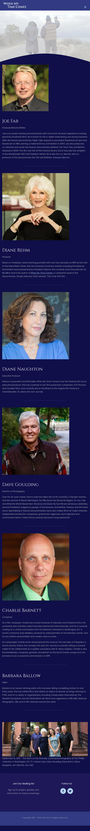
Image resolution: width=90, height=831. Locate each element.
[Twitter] (70, 791)
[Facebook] (63, 791)
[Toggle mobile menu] (85, 7)
